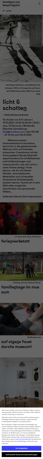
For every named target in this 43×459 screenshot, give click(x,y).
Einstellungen (22, 441)
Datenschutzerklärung (23, 439)
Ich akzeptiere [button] (22, 448)
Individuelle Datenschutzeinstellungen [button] (21, 454)
